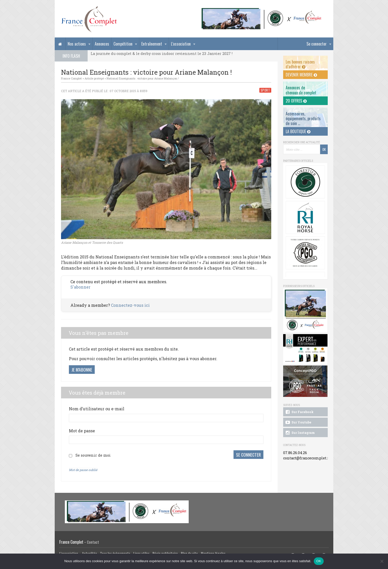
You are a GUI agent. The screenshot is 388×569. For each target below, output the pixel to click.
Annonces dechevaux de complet (301, 90)
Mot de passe (82, 430)
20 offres (296, 101)
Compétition (122, 44)
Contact (93, 541)
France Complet (71, 78)
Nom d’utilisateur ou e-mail (96, 408)
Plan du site (189, 552)
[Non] (381, 561)
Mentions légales (213, 552)
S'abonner (80, 287)
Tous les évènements (115, 552)
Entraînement (151, 44)
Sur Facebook (299, 412)
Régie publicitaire (165, 552)
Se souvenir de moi (93, 454)
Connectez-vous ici (130, 305)
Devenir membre (301, 75)
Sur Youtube (298, 422)
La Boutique (298, 131)
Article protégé (94, 78)
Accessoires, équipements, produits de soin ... (303, 118)
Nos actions (77, 44)
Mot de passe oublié (83, 468)
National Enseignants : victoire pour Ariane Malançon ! (143, 78)
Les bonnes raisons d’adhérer (300, 64)
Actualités (89, 552)
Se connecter (316, 44)
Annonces (102, 44)
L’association (181, 44)
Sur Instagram (300, 433)
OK (318, 561)
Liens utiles (141, 552)
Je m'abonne (81, 369)
